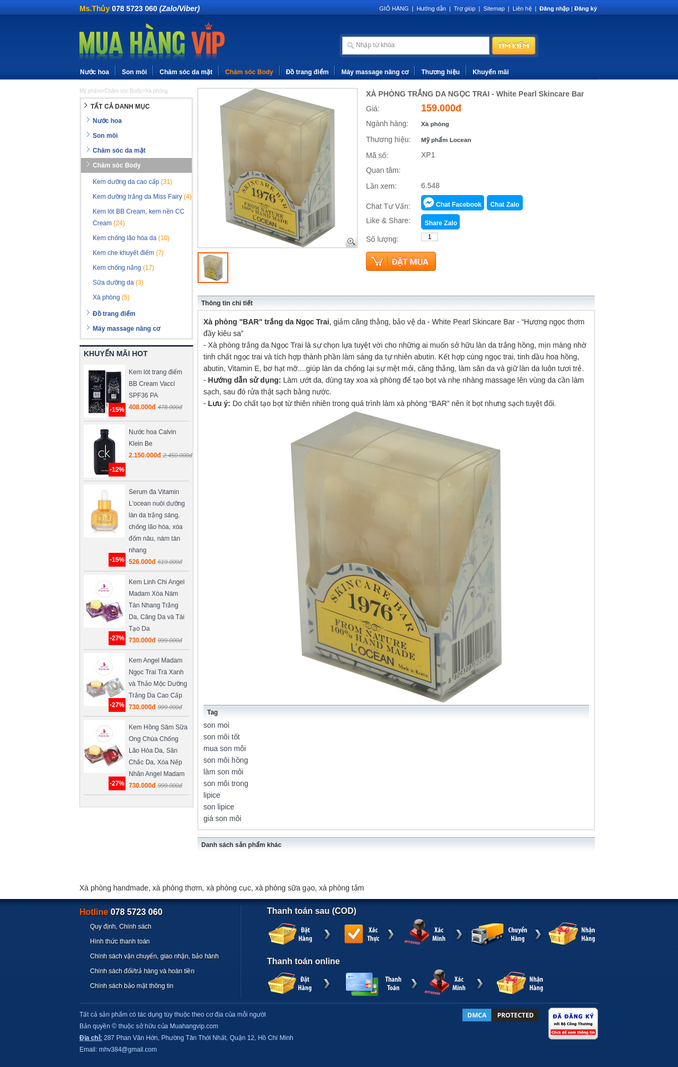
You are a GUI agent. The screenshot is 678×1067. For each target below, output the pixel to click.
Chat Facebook (458, 204)
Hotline (121, 911)
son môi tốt (221, 737)
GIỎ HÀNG (393, 8)
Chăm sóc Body (249, 72)
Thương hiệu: (388, 139)
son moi (216, 725)
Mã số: (377, 155)
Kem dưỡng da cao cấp (132, 182)
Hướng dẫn (430, 8)
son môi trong (225, 783)
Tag (212, 712)
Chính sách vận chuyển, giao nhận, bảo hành (154, 956)
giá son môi (222, 818)
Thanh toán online (303, 961)
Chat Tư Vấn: (388, 206)
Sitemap (493, 8)
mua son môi (224, 748)
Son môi (134, 72)
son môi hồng (225, 760)
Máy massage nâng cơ (374, 72)
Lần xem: (381, 186)
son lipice (218, 807)
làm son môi (223, 772)
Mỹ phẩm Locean (446, 139)
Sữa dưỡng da (118, 282)
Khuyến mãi (490, 72)
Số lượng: (382, 239)
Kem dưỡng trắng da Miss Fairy (142, 196)
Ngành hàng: (387, 123)
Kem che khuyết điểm (128, 253)
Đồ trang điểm (307, 72)
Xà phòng (435, 123)
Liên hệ (522, 8)
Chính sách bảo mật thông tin (131, 986)
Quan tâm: (383, 170)
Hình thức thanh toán (120, 941)
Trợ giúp (465, 8)
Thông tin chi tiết (227, 303)
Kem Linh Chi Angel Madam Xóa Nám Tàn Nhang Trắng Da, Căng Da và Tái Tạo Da (156, 605)
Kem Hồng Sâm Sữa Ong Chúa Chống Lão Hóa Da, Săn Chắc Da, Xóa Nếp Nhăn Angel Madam (158, 751)
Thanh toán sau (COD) (311, 910)
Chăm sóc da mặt (185, 72)
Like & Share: (388, 220)
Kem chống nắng (123, 267)
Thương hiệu (440, 72)
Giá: (373, 108)
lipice (211, 795)
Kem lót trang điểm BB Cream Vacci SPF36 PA (155, 383)
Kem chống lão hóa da (131, 238)
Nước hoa (94, 72)
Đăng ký (585, 8)
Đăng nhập (555, 8)
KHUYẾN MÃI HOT (116, 353)
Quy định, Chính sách (120, 926)
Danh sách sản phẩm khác (241, 845)
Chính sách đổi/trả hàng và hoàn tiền (142, 971)
